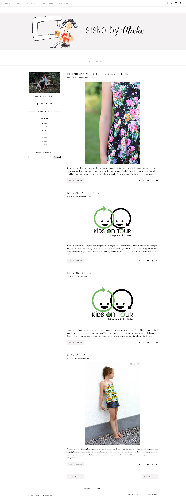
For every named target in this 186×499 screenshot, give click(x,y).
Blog (18, 3)
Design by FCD (151, 495)
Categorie (63, 3)
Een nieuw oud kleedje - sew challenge (99, 74)
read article (75, 180)
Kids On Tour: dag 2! (83, 193)
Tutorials (31, 3)
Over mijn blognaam (45, 495)
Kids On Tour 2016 (81, 273)
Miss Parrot (77, 354)
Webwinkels (47, 3)
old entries (150, 476)
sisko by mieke (138, 495)
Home (7, 3)
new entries (75, 476)
